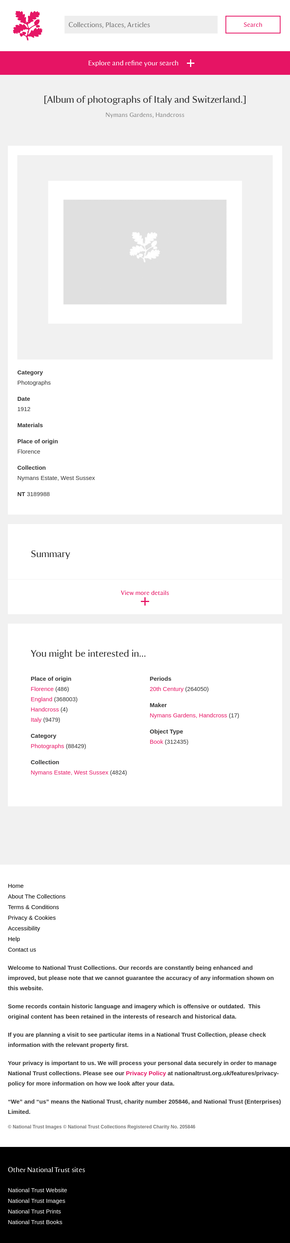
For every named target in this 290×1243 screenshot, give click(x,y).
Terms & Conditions (33, 907)
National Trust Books (35, 1222)
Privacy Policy (146, 1073)
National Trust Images (36, 1200)
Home (16, 885)
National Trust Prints (34, 1211)
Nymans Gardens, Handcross (189, 715)
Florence (42, 688)
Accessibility (24, 928)
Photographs (47, 746)
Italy (36, 719)
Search (253, 24)
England (41, 699)
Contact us (22, 949)
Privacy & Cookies (32, 917)
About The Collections (36, 896)
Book (156, 741)
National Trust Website (37, 1190)
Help (14, 938)
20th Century (167, 688)
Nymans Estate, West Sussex (69, 772)
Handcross (45, 709)
